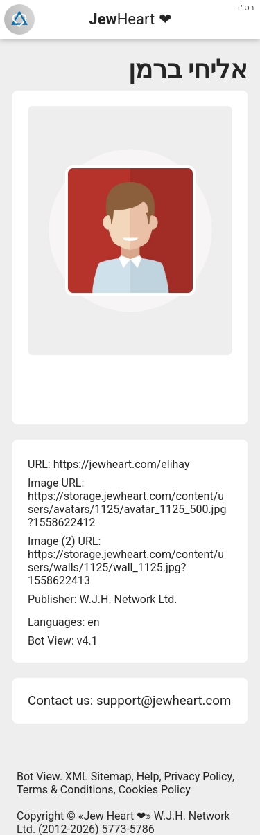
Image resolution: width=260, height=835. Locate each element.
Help (148, 776)
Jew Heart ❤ (114, 816)
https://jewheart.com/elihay (121, 464)
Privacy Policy (198, 776)
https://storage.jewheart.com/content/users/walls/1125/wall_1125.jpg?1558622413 (126, 567)
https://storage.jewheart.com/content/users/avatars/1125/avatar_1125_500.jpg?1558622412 (127, 509)
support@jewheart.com (163, 700)
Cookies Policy (155, 789)
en (93, 622)
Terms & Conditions (65, 789)
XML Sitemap (98, 776)
